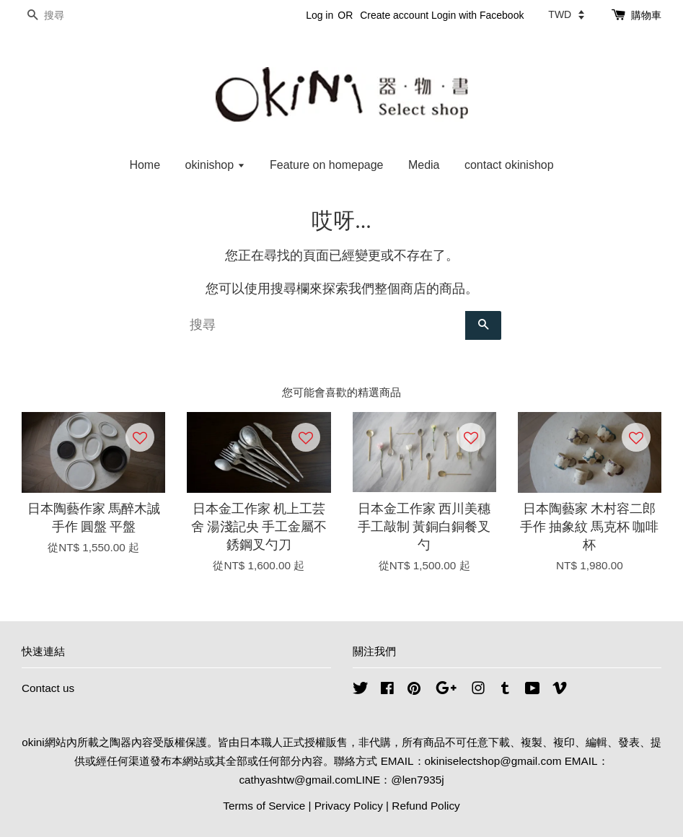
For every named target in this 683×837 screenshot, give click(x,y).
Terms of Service (264, 805)
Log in (319, 15)
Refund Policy (425, 805)
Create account (394, 15)
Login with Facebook (477, 15)
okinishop (215, 165)
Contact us (48, 688)
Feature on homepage (326, 165)
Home (144, 165)
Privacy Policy (348, 805)
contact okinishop (509, 165)
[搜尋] (65, 15)
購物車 (646, 15)
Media (424, 165)
